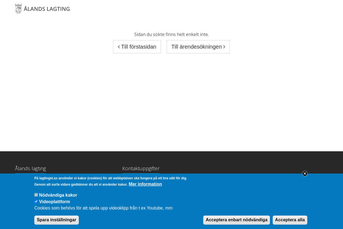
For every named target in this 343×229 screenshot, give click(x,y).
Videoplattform (54, 205)
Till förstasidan (137, 47)
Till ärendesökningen (198, 47)
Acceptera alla (290, 223)
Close (305, 177)
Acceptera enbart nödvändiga (236, 223)
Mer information (145, 188)
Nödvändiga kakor (58, 199)
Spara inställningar (56, 223)
